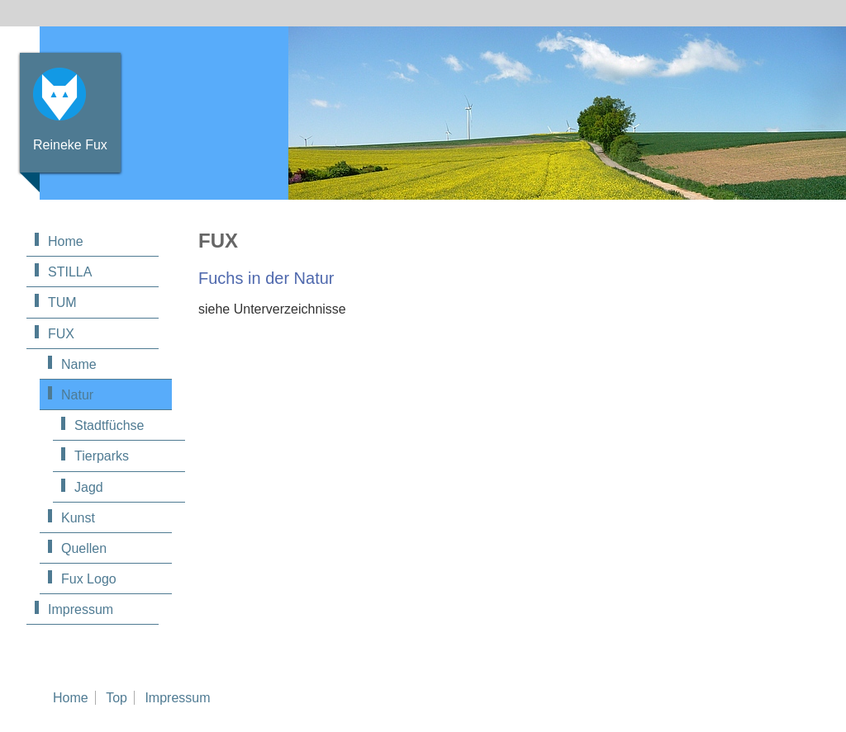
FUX (61, 334)
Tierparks (101, 456)
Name (79, 364)
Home (65, 241)
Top (116, 698)
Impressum (80, 609)
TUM (62, 302)
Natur (77, 395)
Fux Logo (88, 579)
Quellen (84, 548)
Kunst (78, 518)
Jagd (88, 487)
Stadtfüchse (109, 425)
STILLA (70, 272)
